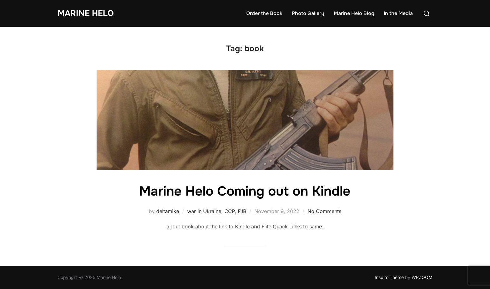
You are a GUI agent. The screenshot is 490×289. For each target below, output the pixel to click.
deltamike (167, 211)
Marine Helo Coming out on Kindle (244, 191)
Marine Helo (86, 13)
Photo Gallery (308, 13)
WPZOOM (422, 277)
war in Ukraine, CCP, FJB (216, 211)
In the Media (398, 13)
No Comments (324, 211)
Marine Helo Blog (354, 13)
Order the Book (264, 13)
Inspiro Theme (389, 277)
